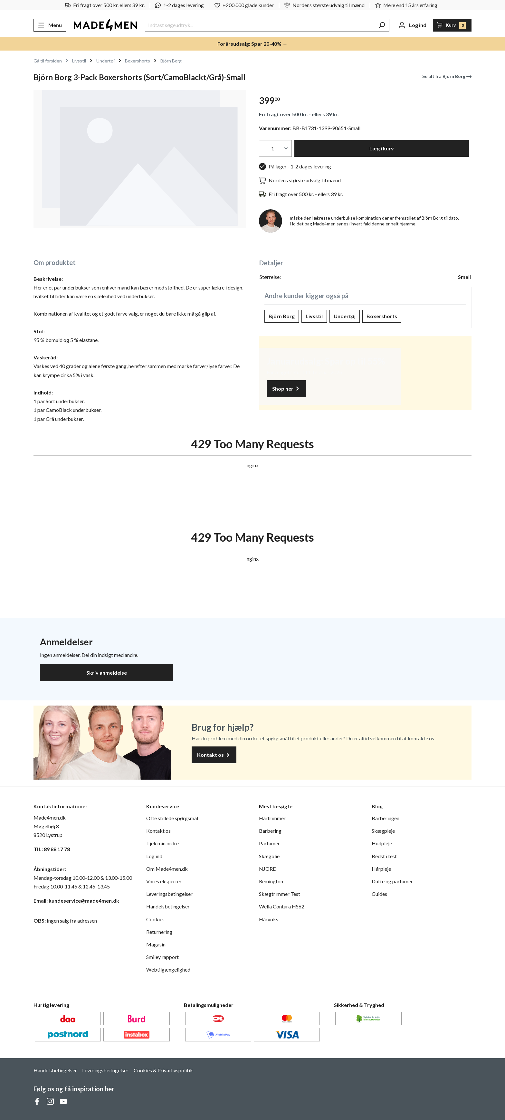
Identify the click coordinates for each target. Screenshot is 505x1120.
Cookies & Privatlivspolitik (163, 1070)
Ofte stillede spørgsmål (172, 818)
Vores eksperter (164, 881)
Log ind (154, 856)
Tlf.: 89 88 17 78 (51, 849)
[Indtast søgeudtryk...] (260, 25)
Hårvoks (268, 919)
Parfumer (269, 843)
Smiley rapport (162, 957)
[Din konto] (412, 25)
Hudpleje (382, 843)
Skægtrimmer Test (279, 894)
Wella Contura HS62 (281, 906)
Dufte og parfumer (392, 881)
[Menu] (49, 25)
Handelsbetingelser (168, 906)
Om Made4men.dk (167, 869)
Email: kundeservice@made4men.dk (76, 900)
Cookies (155, 919)
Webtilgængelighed (168, 969)
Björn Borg (282, 316)
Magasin (156, 944)
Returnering (159, 932)
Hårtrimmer (272, 818)
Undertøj (345, 316)
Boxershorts (382, 316)
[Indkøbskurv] (452, 25)
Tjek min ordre (162, 843)
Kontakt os (214, 755)
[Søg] (381, 25)
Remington (271, 881)
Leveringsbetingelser (169, 894)
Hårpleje (381, 869)
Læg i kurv (381, 148)
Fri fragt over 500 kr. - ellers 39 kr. (299, 114)
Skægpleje (383, 831)
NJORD (268, 869)
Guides (379, 894)
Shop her (286, 388)
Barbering (270, 831)
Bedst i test (384, 856)
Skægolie (269, 856)
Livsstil (314, 316)
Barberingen (385, 818)
